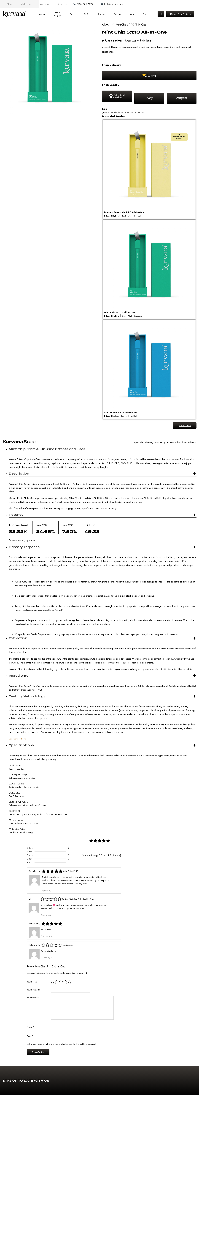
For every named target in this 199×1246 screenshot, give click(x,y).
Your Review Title (34, 991)
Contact (117, 14)
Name (30, 1028)
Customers (62, 4)
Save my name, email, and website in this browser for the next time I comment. (62, 1046)
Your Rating (32, 983)
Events (72, 14)
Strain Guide (184, 426)
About (9, 4)
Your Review (33, 999)
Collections (26, 4)
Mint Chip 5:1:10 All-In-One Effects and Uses (47, 451)
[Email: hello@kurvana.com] (184, 4)
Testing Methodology (27, 698)
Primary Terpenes (24, 549)
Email (30, 1038)
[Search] (161, 14)
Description (19, 475)
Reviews (101, 14)
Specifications (21, 747)
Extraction (18, 640)
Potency (16, 516)
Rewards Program (57, 14)
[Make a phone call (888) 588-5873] (159, 4)
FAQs (86, 14)
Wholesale (44, 4)
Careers (146, 14)
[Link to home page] (14, 14)
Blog (132, 14)
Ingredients (18, 677)
